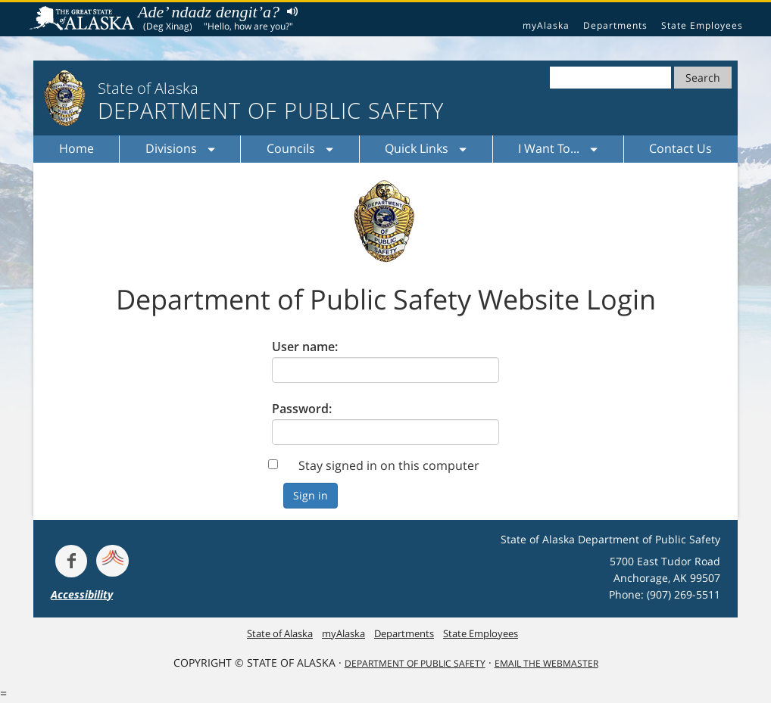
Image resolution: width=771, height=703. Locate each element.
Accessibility (82, 594)
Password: (302, 408)
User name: (305, 346)
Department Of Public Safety (415, 663)
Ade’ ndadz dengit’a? (208, 11)
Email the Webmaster (546, 663)
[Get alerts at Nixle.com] (112, 561)
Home (76, 148)
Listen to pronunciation (288, 11)
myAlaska (546, 25)
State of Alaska (84, 19)
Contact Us (680, 148)
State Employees (702, 25)
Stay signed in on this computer (388, 465)
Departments (615, 25)
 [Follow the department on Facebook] (71, 560)
